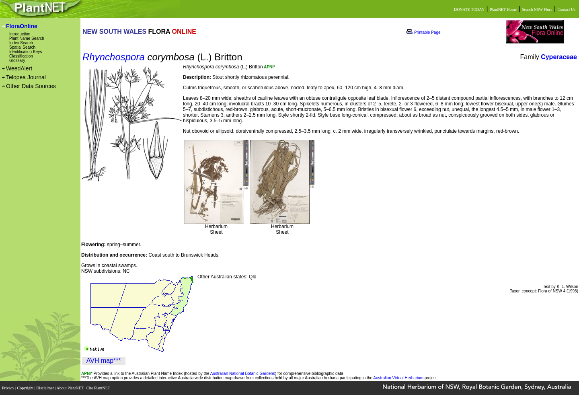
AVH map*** (103, 360)
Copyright (26, 388)
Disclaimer (45, 388)
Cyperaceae (559, 56)
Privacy (8, 388)
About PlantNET (70, 388)
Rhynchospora (113, 56)
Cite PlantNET (98, 388)
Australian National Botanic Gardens (242, 373)
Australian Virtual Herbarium (398, 378)
